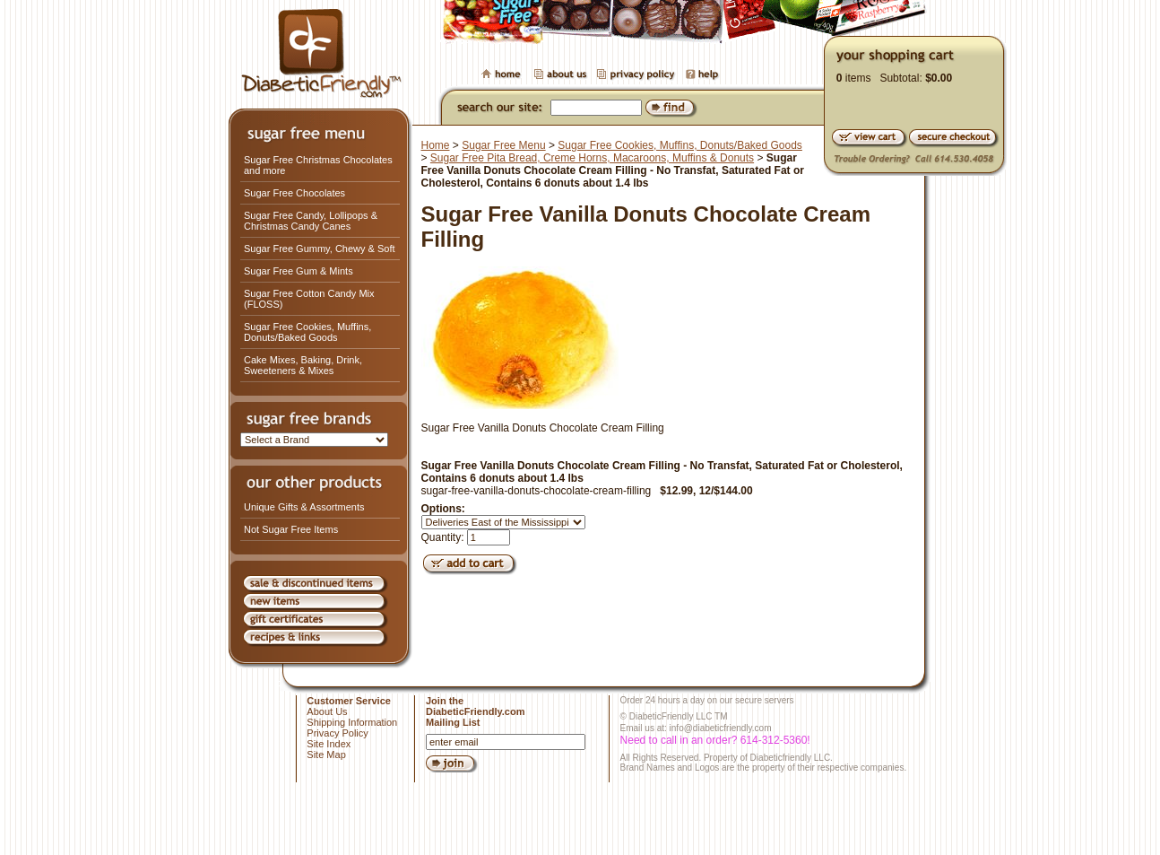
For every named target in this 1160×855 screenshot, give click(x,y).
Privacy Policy (337, 733)
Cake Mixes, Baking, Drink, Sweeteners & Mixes (303, 365)
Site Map (326, 754)
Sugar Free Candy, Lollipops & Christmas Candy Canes (310, 220)
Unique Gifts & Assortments (304, 507)
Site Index (329, 743)
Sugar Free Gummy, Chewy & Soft (319, 248)
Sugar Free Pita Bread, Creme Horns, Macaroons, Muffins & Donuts (592, 158)
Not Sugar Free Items (291, 529)
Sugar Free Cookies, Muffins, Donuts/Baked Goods (307, 332)
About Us (327, 711)
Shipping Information (352, 722)
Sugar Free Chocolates (294, 193)
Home (435, 145)
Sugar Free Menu (503, 145)
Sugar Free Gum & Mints (298, 271)
